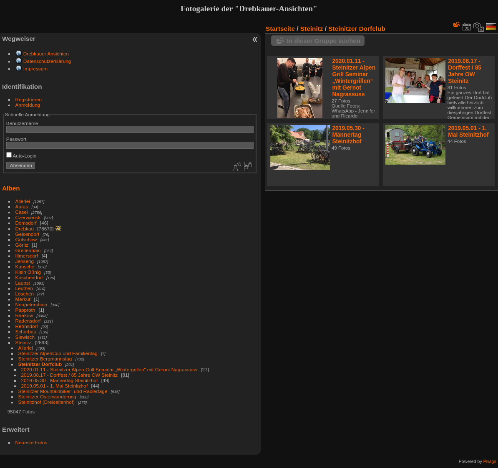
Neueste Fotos (31, 442)
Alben (11, 188)
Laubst (22, 282)
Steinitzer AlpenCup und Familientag (58, 353)
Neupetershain (31, 304)
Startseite (280, 28)
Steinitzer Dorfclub (40, 364)
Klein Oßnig (28, 272)
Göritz (21, 245)
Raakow (24, 315)
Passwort (16, 139)
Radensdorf (28, 320)
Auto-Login (21, 155)
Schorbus (25, 331)
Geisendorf (27, 234)
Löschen (24, 293)
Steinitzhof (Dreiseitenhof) (46, 402)
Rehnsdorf (26, 326)
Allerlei (22, 201)
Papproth (25, 310)
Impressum (35, 68)
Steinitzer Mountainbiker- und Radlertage (63, 391)
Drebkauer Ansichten (46, 53)
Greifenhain (28, 250)
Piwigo (489, 461)
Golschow (26, 239)
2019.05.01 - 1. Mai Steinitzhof (54, 385)
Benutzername (22, 123)
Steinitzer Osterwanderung (47, 396)
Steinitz (23, 342)
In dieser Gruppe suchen (323, 40)
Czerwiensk (28, 217)
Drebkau (24, 228)
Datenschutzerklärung (47, 61)
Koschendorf (29, 277)
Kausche (25, 266)
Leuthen (24, 288)
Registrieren (28, 99)
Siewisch (25, 337)
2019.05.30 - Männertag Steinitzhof (59, 380)
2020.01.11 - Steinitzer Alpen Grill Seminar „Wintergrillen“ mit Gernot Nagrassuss (109, 369)
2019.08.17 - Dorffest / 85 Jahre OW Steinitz (69, 375)
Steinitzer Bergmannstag (45, 358)
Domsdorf (26, 222)
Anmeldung (27, 105)
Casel (21, 212)
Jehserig (24, 261)
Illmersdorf (26, 255)
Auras (21, 206)
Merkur (23, 299)
